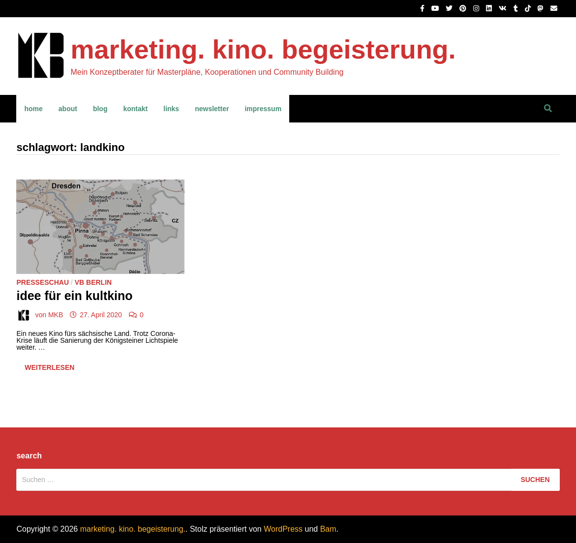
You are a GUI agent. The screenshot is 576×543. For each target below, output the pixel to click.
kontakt (135, 109)
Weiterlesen (49, 369)
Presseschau (42, 282)
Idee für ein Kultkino (74, 295)
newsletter (212, 109)
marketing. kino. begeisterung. (262, 49)
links (171, 109)
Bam (328, 529)
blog (100, 109)
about (68, 109)
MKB (55, 315)
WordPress (283, 529)
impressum (262, 109)
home (33, 109)
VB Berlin (93, 282)
